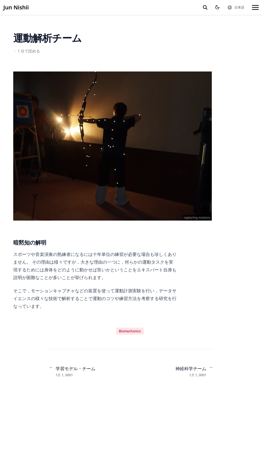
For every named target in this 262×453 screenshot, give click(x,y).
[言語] (236, 7)
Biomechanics (130, 331)
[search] (205, 7)
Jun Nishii (16, 7)
